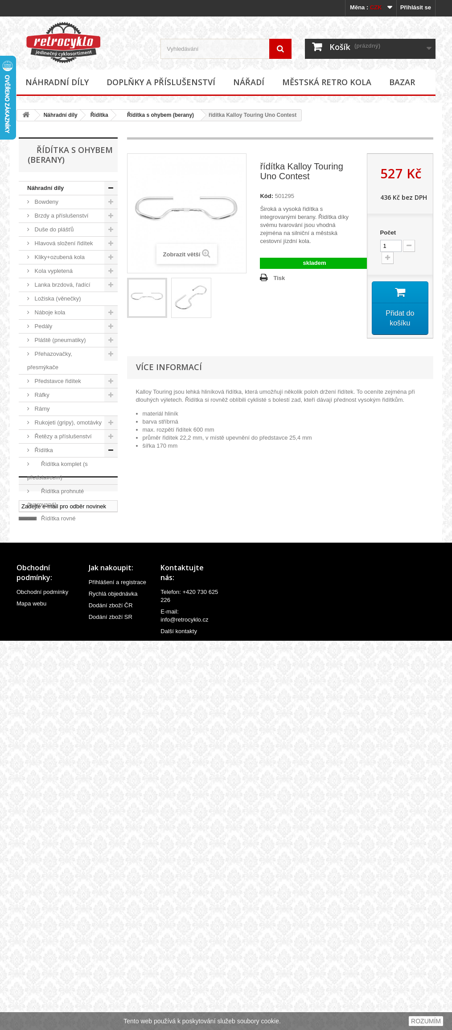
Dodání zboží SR (110, 1004)
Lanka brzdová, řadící (61, 284)
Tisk (279, 278)
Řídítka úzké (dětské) (64, 627)
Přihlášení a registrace (117, 969)
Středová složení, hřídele (66, 682)
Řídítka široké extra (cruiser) (59, 607)
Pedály (42, 326)
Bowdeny (45, 201)
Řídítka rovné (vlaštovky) (51, 525)
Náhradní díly (57, 82)
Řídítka (99, 115)
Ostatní (46, 641)
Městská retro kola (326, 82)
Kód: (266, 196)
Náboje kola (49, 312)
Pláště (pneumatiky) (59, 340)
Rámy (41, 408)
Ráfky (41, 394)
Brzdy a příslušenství (60, 215)
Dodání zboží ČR (111, 992)
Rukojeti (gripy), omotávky (67, 422)
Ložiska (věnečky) (57, 298)
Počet (388, 232)
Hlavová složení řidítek (63, 243)
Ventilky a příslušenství (63, 737)
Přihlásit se (415, 7)
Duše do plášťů (53, 229)
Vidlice (42, 751)
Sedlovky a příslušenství (65, 668)
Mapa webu (31, 990)
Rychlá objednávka (113, 980)
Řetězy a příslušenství (62, 436)
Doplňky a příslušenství (161, 82)
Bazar (402, 82)
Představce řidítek (57, 381)
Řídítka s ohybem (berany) (157, 115)
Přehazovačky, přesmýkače (49, 360)
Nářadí (248, 82)
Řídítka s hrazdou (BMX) (56, 552)
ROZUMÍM (426, 1021)
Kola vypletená (53, 271)
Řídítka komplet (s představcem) (57, 471)
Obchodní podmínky (42, 979)
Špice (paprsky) (54, 696)
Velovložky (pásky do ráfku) (58, 717)
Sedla (41, 654)
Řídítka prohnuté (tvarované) (55, 498)
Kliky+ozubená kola (59, 257)
